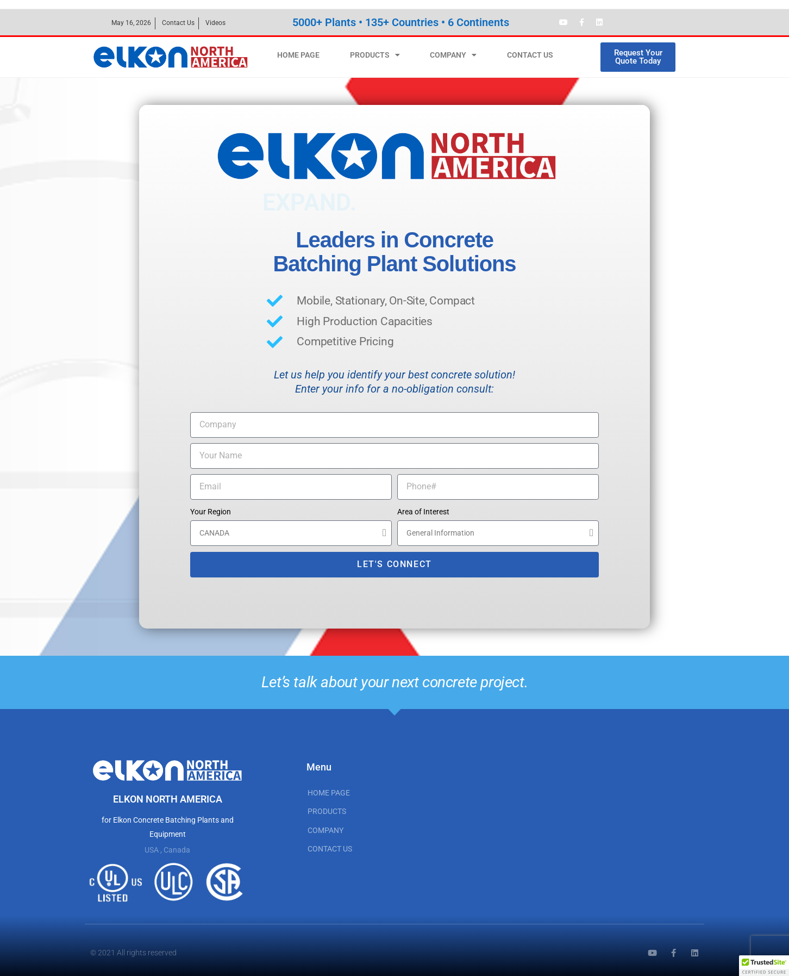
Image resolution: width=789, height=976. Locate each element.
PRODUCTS (375, 55)
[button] (764, 965)
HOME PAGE (298, 55)
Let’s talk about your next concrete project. (394, 682)
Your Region (210, 511)
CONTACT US (530, 55)
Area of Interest (423, 511)
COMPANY (453, 55)
